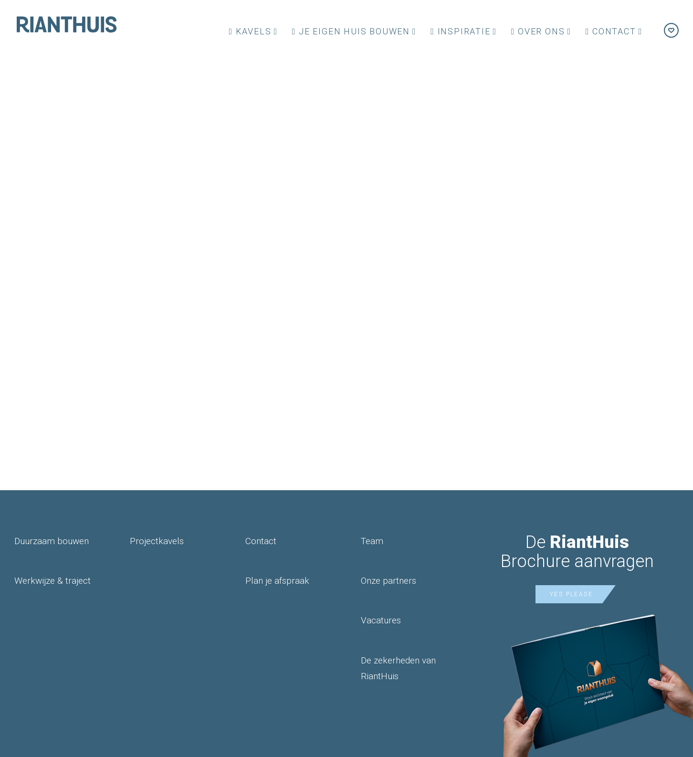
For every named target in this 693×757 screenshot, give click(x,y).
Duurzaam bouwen (51, 541)
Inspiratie (460, 31)
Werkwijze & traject (52, 580)
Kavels (250, 31)
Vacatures (381, 620)
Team (372, 541)
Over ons (538, 31)
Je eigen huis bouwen (351, 31)
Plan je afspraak (277, 580)
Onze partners (388, 580)
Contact (611, 31)
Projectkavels (157, 541)
